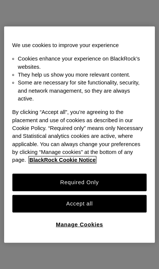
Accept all (79, 204)
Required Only (79, 182)
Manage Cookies (79, 225)
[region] (79, 135)
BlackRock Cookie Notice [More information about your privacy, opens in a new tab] (62, 160)
